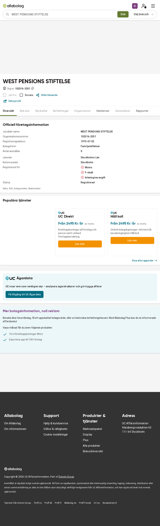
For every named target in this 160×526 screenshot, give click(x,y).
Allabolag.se (70, 503)
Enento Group (66, 476)
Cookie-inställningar (55, 434)
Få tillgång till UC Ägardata (24, 294)
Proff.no (38, 503)
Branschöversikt (93, 451)
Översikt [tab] (8, 111)
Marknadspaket (92, 429)
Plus (86, 440)
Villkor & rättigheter (55, 429)
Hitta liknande (47, 95)
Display (87, 434)
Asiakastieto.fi (110, 503)
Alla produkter (91, 445)
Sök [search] (123, 14)
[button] (135, 6)
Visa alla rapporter (144, 260)
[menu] (153, 6)
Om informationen (15, 429)
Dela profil (12, 101)
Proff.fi (58, 503)
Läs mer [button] (80, 244)
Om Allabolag (12, 423)
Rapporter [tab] (142, 111)
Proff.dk (48, 503)
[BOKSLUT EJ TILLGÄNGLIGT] (9, 95)
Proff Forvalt (85, 503)
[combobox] (63, 14)
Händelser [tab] (103, 111)
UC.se (97, 503)
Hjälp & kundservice (55, 423)
